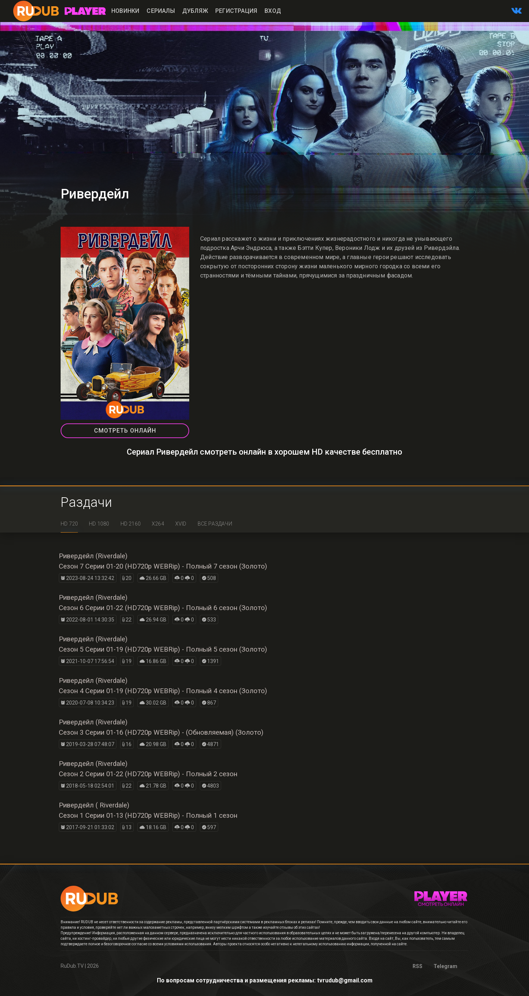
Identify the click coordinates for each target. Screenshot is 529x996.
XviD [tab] (181, 524)
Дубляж (195, 10)
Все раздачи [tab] (215, 524)
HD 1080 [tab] (99, 524)
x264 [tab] (158, 524)
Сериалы (160, 10)
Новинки (125, 10)
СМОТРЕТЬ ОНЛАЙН (125, 430)
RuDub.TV (72, 966)
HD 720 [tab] (69, 524)
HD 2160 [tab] (130, 524)
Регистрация (236, 10)
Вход (272, 10)
